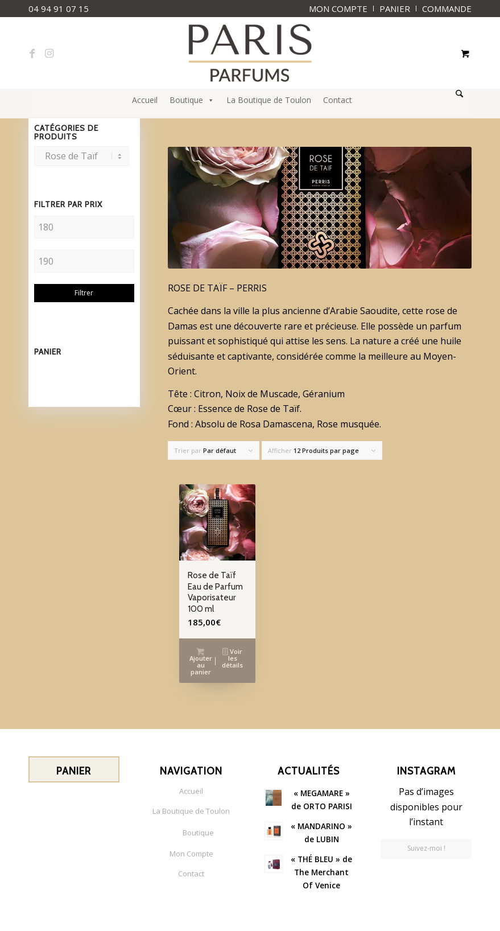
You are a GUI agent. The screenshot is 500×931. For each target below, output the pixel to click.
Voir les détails (232, 658)
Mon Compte (191, 853)
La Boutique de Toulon (268, 99)
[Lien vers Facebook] (31, 52)
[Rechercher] (459, 94)
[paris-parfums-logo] (250, 53)
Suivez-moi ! (426, 848)
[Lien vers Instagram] (48, 52)
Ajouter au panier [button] (200, 661)
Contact (337, 99)
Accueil (145, 99)
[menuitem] (338, 8)
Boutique (192, 100)
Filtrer (84, 293)
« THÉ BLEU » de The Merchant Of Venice (321, 872)
